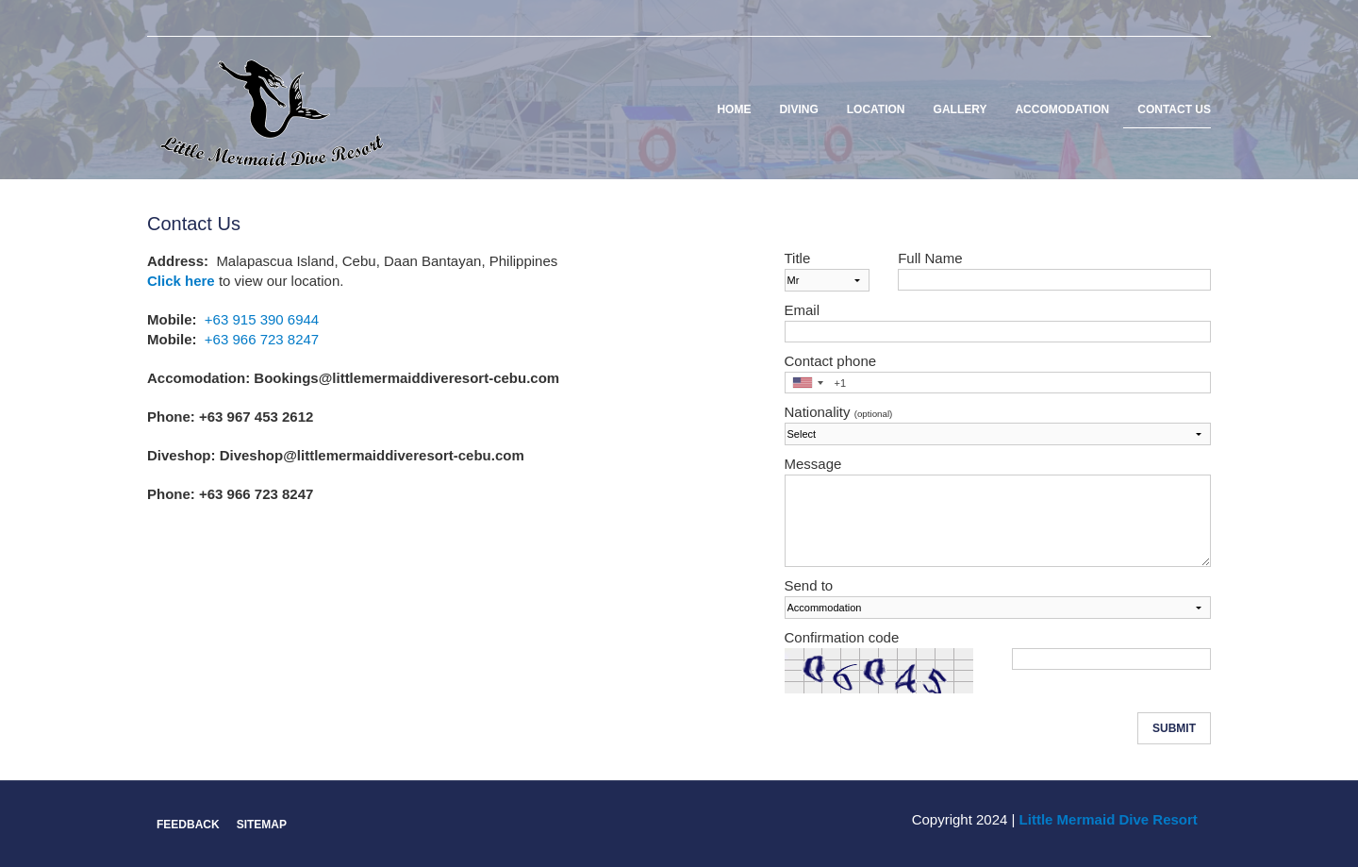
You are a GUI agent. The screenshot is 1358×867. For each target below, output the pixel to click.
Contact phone (831, 361)
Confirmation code (842, 637)
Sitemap (262, 824)
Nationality (839, 412)
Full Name (930, 258)
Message (813, 464)
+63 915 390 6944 (262, 319)
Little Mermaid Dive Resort (1108, 819)
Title (798, 258)
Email (802, 310)
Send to (809, 585)
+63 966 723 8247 (262, 339)
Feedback (188, 824)
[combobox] (807, 382)
